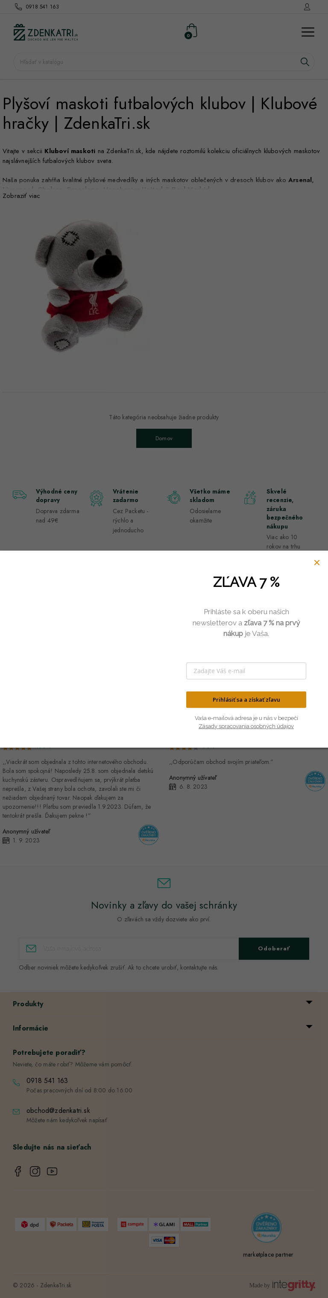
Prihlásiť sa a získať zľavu (246, 699)
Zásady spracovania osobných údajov (246, 726)
